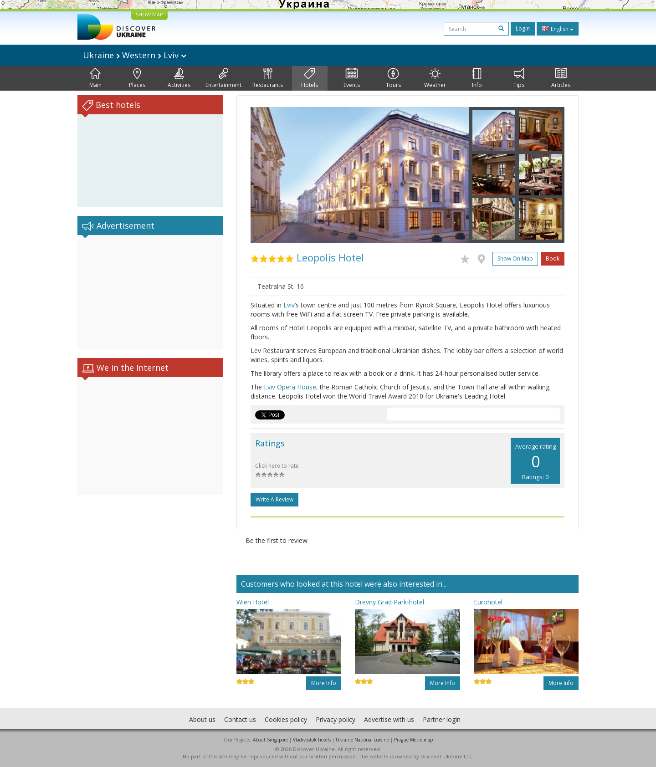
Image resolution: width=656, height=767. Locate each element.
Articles (560, 78)
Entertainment (223, 78)
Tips (518, 78)
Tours (393, 78)
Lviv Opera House (290, 387)
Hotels (309, 78)
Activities (179, 78)
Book (552, 258)
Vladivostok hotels (312, 739)
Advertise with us (389, 719)
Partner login (442, 719)
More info (323, 683)
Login (523, 28)
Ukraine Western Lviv (134, 55)
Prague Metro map (413, 739)
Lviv (289, 305)
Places (137, 78)
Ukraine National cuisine (362, 739)
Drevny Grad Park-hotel (389, 602)
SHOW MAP (149, 14)
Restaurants (267, 78)
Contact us (240, 719)
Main (95, 78)
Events (351, 78)
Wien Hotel (252, 602)
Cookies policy (286, 719)
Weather (435, 78)
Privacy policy (335, 719)
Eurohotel (488, 602)
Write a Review (274, 499)
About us (202, 719)
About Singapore (270, 739)
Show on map (515, 258)
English (558, 29)
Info (477, 78)
